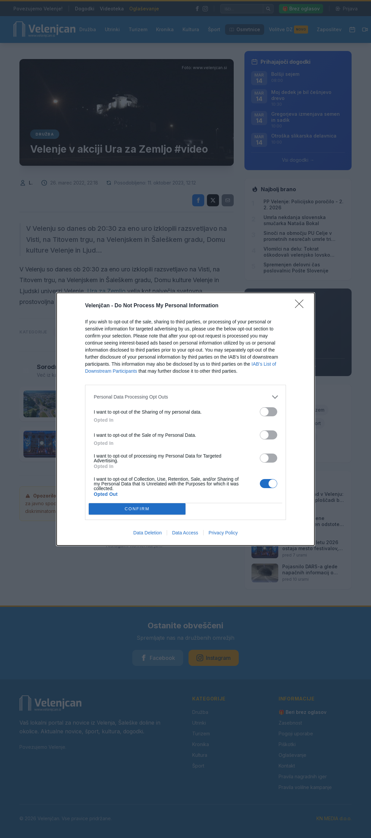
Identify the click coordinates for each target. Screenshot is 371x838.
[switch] (268, 411)
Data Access (185, 532)
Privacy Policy (223, 532)
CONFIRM (137, 508)
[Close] (301, 306)
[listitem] (185, 397)
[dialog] (185, 419)
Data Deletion (147, 532)
